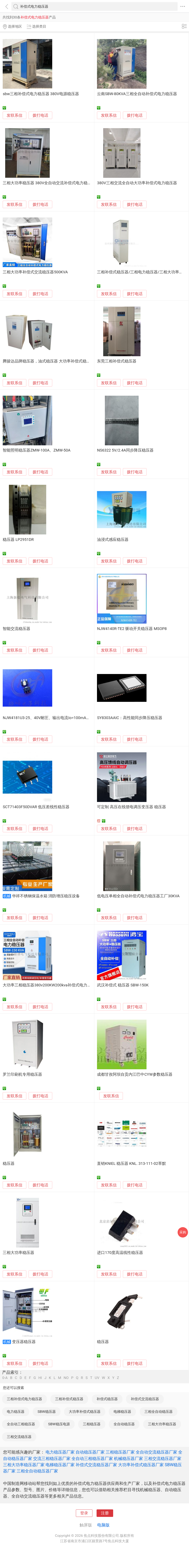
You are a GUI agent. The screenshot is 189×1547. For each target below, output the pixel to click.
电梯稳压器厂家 (60, 1464)
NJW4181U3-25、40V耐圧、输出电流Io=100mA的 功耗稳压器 (57, 718)
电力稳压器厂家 (60, 1452)
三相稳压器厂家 (120, 1452)
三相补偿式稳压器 (69, 1399)
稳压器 (9, 1163)
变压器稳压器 (24, 1342)
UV (97, 1378)
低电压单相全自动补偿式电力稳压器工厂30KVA (138, 896)
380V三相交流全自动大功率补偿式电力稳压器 (137, 183)
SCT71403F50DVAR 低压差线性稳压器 (36, 807)
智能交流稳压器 (16, 628)
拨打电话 (40, 115)
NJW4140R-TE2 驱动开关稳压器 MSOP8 (132, 628)
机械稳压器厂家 (128, 1458)
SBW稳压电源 (59, 1424)
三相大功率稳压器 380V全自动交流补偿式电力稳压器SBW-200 (57, 183)
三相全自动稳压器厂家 (37, 1470)
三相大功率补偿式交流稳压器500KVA (35, 272)
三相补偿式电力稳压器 (24, 1399)
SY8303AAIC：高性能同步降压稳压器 (129, 718)
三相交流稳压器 (19, 1437)
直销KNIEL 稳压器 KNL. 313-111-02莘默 (131, 1163)
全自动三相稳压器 (21, 1424)
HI (40, 1378)
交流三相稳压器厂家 (51, 1458)
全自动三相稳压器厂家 (92, 1458)
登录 (84, 1513)
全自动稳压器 (124, 1424)
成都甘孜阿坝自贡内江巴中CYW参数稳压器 (134, 1074)
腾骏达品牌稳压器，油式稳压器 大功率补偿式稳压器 (48, 361)
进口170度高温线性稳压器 (120, 1252)
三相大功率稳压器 (18, 1252)
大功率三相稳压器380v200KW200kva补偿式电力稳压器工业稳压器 (61, 985)
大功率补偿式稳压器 (85, 1411)
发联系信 (14, 115)
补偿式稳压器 (107, 1399)
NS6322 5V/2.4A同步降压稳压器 (125, 450)
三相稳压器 (92, 1424)
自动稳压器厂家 (90, 1452)
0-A (5, 1378)
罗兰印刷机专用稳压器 (22, 1074)
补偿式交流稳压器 (145, 1399)
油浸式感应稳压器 (112, 539)
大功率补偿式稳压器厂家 (141, 1464)
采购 (182, 1232)
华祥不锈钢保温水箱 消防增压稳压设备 (46, 896)
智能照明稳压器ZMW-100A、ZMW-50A (36, 450)
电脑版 (103, 1524)
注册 (105, 1513)
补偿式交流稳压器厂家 (96, 1464)
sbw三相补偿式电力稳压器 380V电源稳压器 (41, 94)
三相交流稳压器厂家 (162, 1458)
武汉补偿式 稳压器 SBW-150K (123, 985)
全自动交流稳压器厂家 (156, 1452)
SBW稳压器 (47, 1411)
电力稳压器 (15, 1411)
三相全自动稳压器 (158, 1411)
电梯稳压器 (122, 1411)
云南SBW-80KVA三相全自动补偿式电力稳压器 (137, 94)
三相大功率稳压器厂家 (24, 1464)
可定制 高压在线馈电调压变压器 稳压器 (131, 807)
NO (66, 1378)
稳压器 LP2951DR (18, 539)
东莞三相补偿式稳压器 (116, 361)
